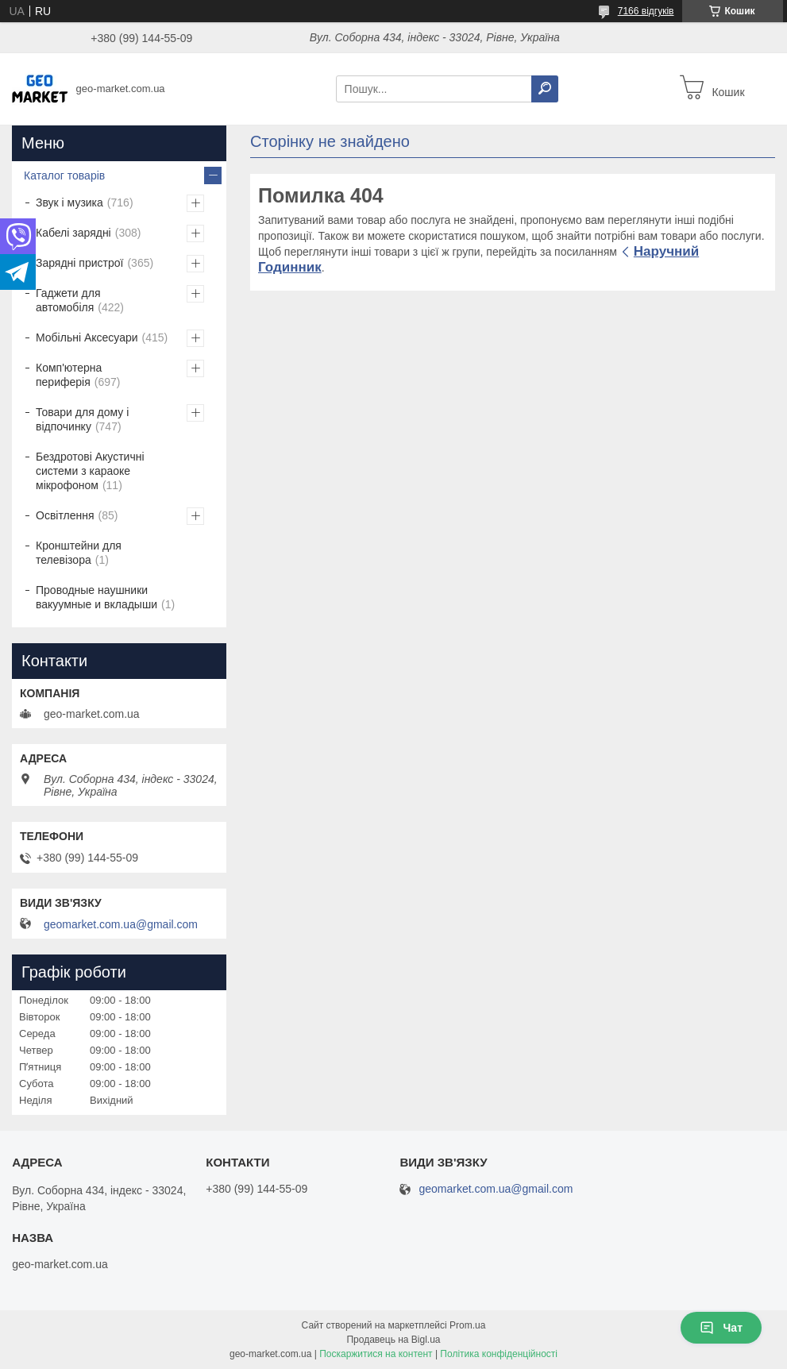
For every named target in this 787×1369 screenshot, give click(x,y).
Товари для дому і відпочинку (82, 419)
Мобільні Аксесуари (87, 337)
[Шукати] (544, 88)
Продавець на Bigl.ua (393, 1339)
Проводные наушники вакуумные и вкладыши (96, 597)
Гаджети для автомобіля (68, 300)
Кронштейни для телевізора (79, 552)
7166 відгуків (646, 11)
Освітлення (65, 515)
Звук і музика (69, 202)
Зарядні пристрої (79, 262)
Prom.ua (467, 1325)
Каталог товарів (64, 175)
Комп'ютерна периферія (69, 374)
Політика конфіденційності (498, 1353)
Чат (721, 1328)
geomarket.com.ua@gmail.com (121, 924)
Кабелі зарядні (73, 232)
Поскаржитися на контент (375, 1353)
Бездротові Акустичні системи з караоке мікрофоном (90, 471)
